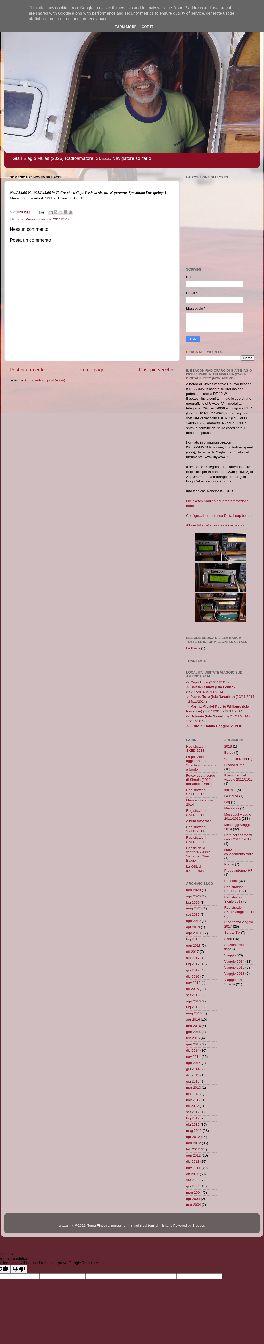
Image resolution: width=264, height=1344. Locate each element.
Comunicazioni (235, 759)
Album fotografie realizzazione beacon (215, 525)
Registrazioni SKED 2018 (196, 748)
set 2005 (193, 1180)
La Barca (193, 648)
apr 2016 (193, 1019)
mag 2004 (194, 1192)
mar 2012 (193, 1143)
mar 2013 (193, 1087)
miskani (165, 1225)
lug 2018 (193, 939)
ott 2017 (192, 952)
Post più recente (27, 369)
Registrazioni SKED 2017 (196, 792)
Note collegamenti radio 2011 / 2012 (238, 837)
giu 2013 (193, 1081)
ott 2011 (192, 1174)
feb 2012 (193, 1149)
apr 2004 (193, 1199)
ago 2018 (193, 933)
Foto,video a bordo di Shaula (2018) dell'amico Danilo (200, 780)
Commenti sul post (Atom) (45, 380)
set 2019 (193, 914)
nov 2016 (193, 983)
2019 (228, 746)
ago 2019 (193, 921)
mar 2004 (193, 1205)
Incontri (230, 790)
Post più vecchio (157, 369)
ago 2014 (193, 1063)
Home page (92, 369)
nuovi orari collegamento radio (239, 852)
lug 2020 (193, 902)
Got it (147, 26)
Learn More (124, 26)
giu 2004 (193, 1186)
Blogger (198, 1225)
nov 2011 (193, 1168)
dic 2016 (192, 976)
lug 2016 (193, 1007)
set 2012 (193, 1112)
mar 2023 (193, 890)
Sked (228, 939)
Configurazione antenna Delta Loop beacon (219, 516)
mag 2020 (194, 908)
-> (214, 726)
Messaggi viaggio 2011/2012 (47, 219)
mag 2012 (194, 1131)
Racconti (231, 881)
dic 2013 (192, 1075)
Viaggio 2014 (234, 961)
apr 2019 (193, 927)
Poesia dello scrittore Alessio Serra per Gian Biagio (198, 854)
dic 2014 (192, 1050)
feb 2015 (193, 1038)
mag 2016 (194, 1013)
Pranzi (229, 864)
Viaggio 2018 (234, 974)
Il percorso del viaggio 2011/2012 (238, 777)
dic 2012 (192, 1094)
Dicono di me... (236, 765)
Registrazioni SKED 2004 (196, 839)
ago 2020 (193, 896)
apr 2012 (193, 1137)
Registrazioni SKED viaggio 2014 (239, 910)
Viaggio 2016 (234, 967)
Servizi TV (232, 933)
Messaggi (231, 808)
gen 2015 (193, 1044)
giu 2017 (193, 970)
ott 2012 (192, 1106)
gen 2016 (193, 1032)
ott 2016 (192, 989)
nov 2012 (193, 1100)
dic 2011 (192, 1161)
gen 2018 (193, 945)
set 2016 (193, 995)
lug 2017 (193, 964)
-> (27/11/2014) (207, 682)
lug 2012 (193, 1118)
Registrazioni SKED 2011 (196, 829)
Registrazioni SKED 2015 (234, 889)
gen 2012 (193, 1155)
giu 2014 (193, 1069)
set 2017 (193, 958)
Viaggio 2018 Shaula (234, 982)
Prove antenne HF (238, 870)
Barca (228, 753)
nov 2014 (193, 1057)
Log (227, 802)
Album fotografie (198, 821)
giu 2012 (193, 1124)
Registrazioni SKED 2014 (196, 813)
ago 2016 (193, 1001)
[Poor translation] (19, 1269)
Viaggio (230, 955)
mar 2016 (193, 1026)
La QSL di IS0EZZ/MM (195, 869)
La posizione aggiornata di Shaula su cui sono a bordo (201, 763)
